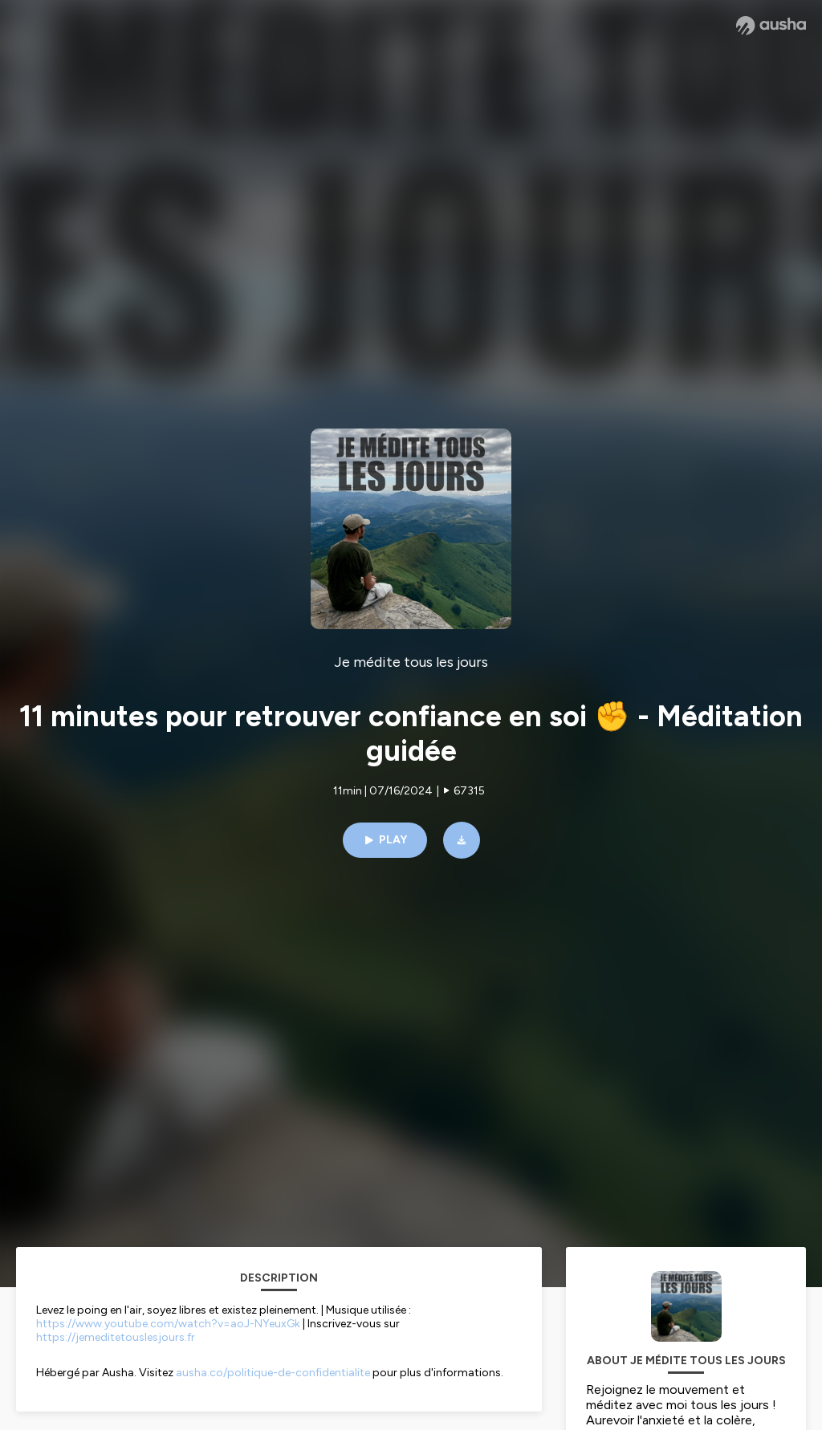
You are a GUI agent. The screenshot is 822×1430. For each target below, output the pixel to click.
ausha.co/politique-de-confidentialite (273, 1372)
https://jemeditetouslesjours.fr (115, 1337)
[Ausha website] (771, 25)
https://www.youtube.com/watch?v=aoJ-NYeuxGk (168, 1323)
